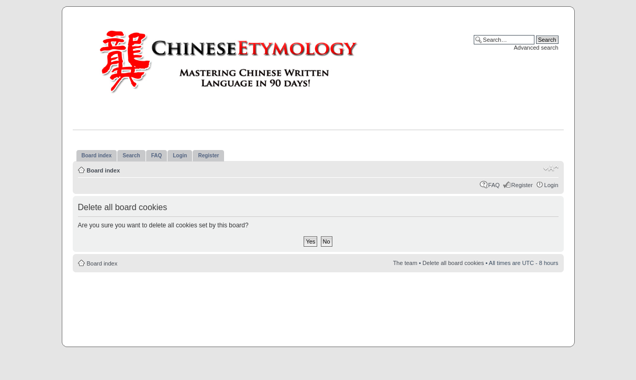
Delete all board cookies (453, 263)
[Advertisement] (318, 303)
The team (405, 263)
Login (551, 185)
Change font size (551, 168)
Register (522, 185)
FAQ (494, 185)
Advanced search (536, 47)
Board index (103, 170)
